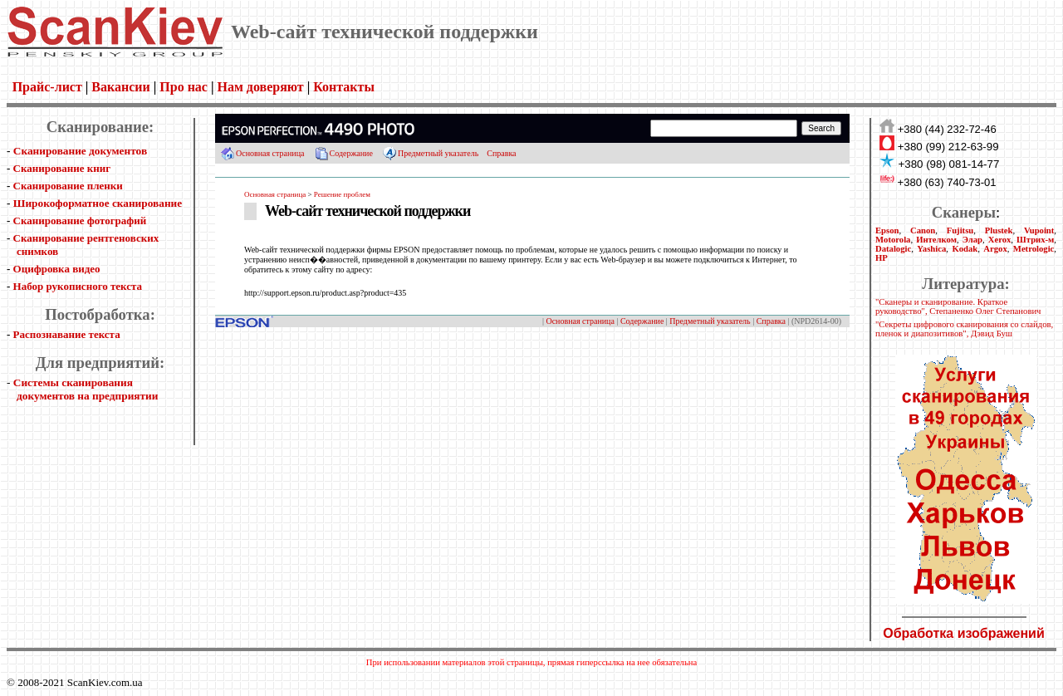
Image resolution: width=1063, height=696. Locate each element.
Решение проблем (342, 194)
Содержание (351, 153)
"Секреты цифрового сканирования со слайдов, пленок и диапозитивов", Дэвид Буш (964, 329)
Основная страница (270, 153)
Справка (501, 153)
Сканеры (964, 212)
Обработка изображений (964, 633)
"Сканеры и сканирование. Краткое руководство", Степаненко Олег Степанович (958, 306)
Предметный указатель (438, 153)
